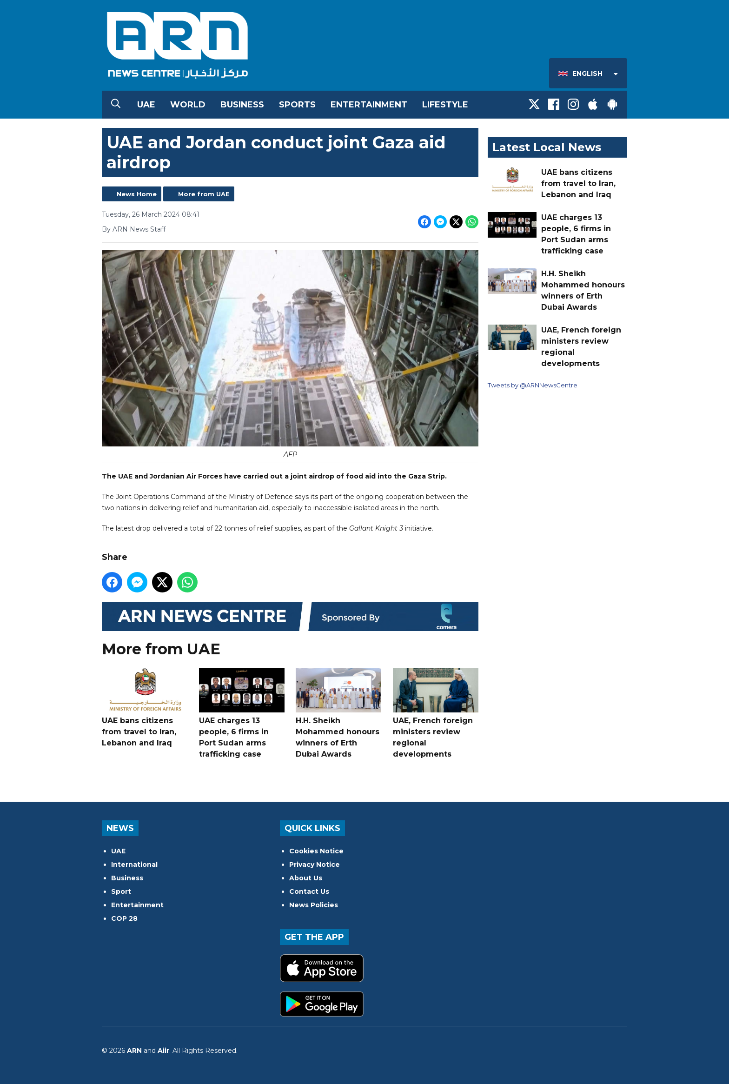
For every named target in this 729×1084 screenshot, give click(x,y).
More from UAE (204, 194)
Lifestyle (445, 105)
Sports (297, 105)
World (187, 105)
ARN (134, 1050)
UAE (146, 105)
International (134, 864)
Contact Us (309, 891)
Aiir (163, 1050)
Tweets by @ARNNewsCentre (532, 385)
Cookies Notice (316, 851)
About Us (305, 878)
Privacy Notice (314, 864)
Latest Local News (546, 147)
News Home (137, 194)
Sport (121, 891)
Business (242, 105)
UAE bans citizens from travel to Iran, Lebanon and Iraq (144, 707)
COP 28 (124, 918)
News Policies (313, 905)
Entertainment (369, 105)
